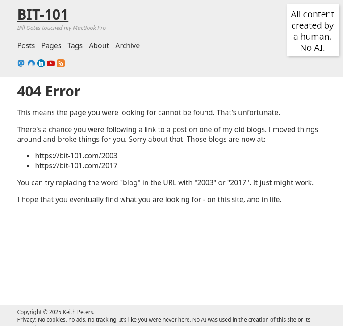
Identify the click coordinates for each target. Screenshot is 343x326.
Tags (75, 45)
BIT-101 (42, 14)
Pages (52, 45)
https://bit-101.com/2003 (76, 156)
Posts (27, 45)
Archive (127, 45)
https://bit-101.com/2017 (76, 165)
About (100, 45)
